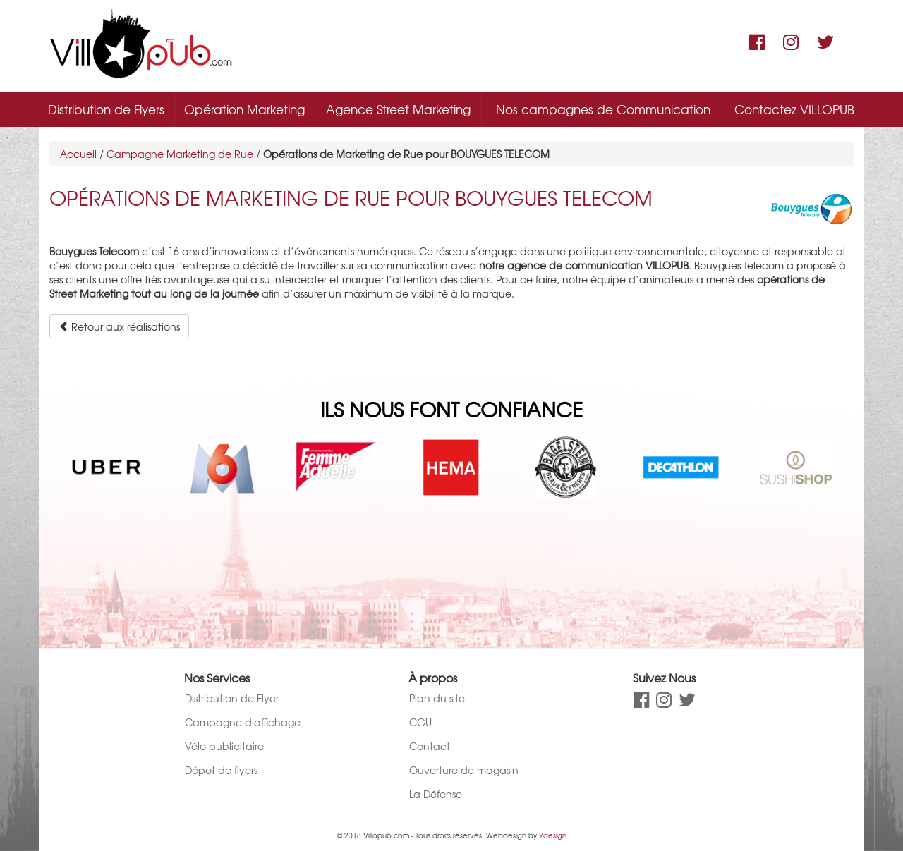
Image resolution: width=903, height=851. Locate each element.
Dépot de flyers (221, 770)
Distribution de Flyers (106, 109)
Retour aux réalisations (119, 326)
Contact (429, 746)
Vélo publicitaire (224, 746)
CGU (420, 722)
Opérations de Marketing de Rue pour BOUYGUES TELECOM (351, 197)
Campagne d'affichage (243, 722)
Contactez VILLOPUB (794, 109)
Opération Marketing (244, 109)
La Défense (435, 794)
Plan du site (437, 698)
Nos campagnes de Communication (603, 109)
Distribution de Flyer (232, 698)
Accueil (78, 154)
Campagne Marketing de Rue (180, 154)
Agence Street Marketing (398, 109)
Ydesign (552, 835)
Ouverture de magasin (464, 770)
